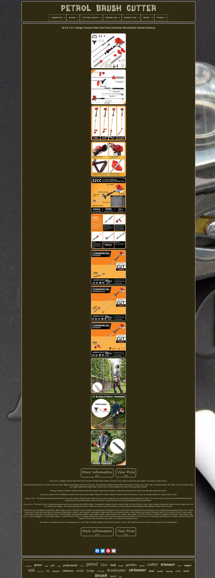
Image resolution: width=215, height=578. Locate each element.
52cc (104, 565)
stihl (31, 570)
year (120, 577)
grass (38, 565)
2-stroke (100, 571)
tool (113, 565)
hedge (90, 570)
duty (46, 566)
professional (70, 565)
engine (187, 565)
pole (53, 565)
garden (131, 564)
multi (113, 576)
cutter (152, 564)
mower (142, 566)
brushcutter (116, 570)
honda (120, 566)
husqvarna (29, 566)
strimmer (137, 569)
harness (56, 571)
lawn (179, 566)
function (40, 571)
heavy (82, 566)
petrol (92, 564)
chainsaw (68, 570)
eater (178, 570)
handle (160, 571)
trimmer (168, 564)
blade (151, 571)
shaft (59, 566)
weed (186, 571)
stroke (80, 570)
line (48, 571)
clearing (169, 571)
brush (101, 575)
